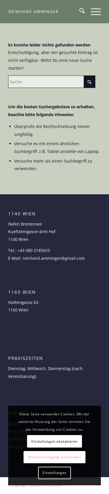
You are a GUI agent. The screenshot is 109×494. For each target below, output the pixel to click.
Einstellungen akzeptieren (54, 441)
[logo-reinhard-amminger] (45, 11)
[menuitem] (79, 11)
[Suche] (79, 11)
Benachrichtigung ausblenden (54, 457)
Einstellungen (54, 472)
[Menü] (93, 11)
